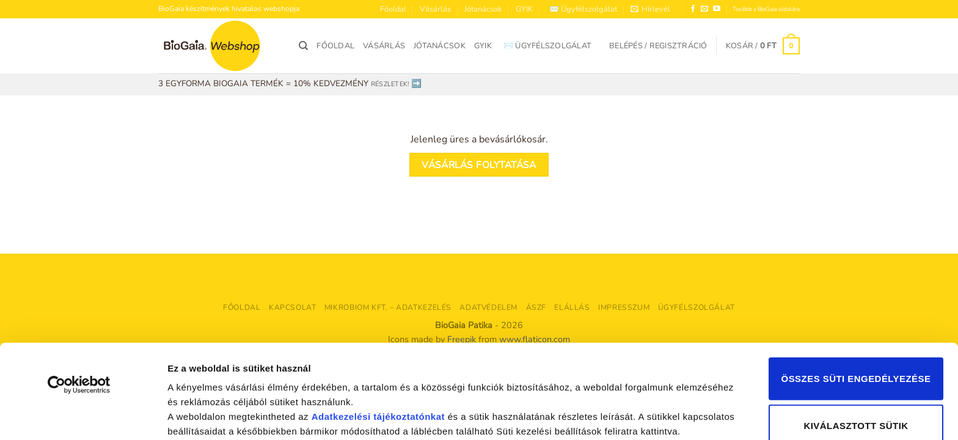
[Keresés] (303, 45)
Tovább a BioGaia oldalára (766, 9)
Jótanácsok (483, 9)
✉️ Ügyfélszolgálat (583, 9)
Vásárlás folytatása (479, 164)
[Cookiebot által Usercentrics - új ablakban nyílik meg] (79, 311)
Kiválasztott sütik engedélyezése (855, 364)
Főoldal (393, 9)
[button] (650, 9)
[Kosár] (763, 46)
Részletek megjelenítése (213, 416)
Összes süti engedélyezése (856, 305)
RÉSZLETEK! (390, 84)
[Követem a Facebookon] (693, 9)
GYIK (524, 9)
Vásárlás (435, 9)
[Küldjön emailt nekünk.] (704, 9)
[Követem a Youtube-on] (716, 9)
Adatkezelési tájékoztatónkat (378, 343)
